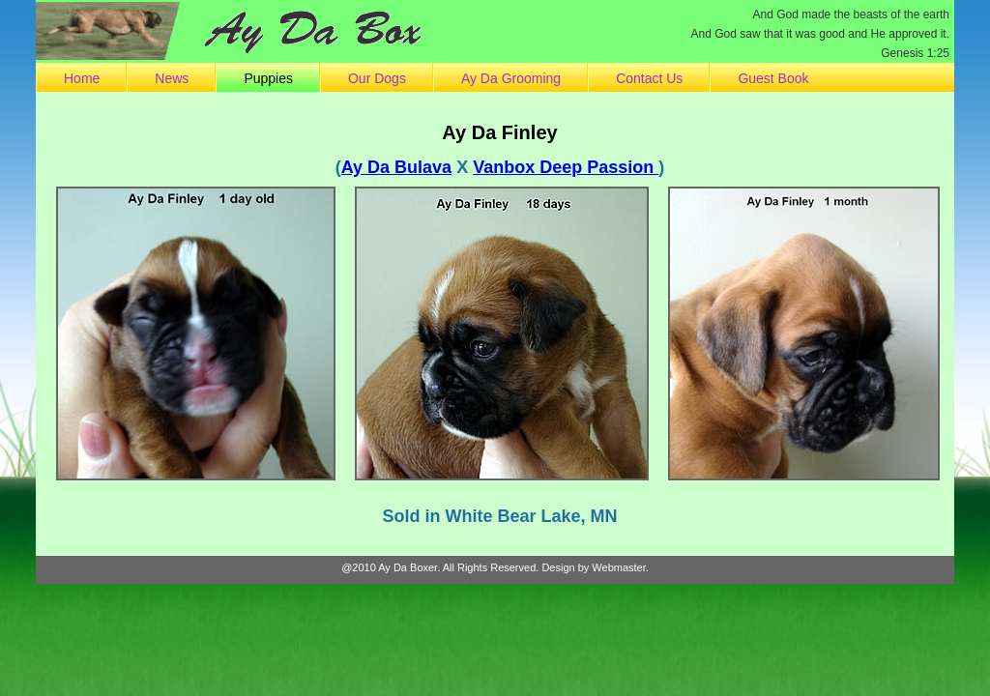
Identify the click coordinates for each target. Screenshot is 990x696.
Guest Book (773, 78)
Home (82, 78)
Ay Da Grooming (511, 78)
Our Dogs (377, 78)
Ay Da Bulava (396, 167)
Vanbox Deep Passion (565, 167)
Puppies (268, 78)
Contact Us (649, 78)
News (172, 78)
